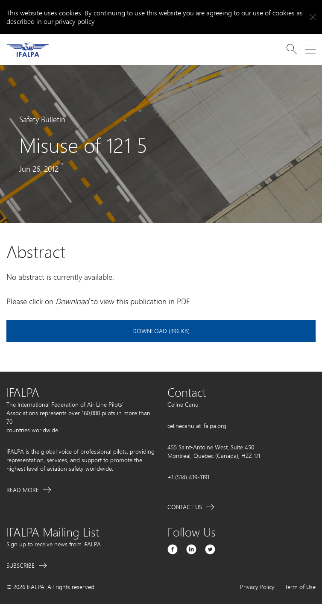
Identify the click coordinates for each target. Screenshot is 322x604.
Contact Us (184, 506)
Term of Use (300, 586)
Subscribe (20, 565)
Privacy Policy (257, 586)
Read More (22, 489)
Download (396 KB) (161, 330)
